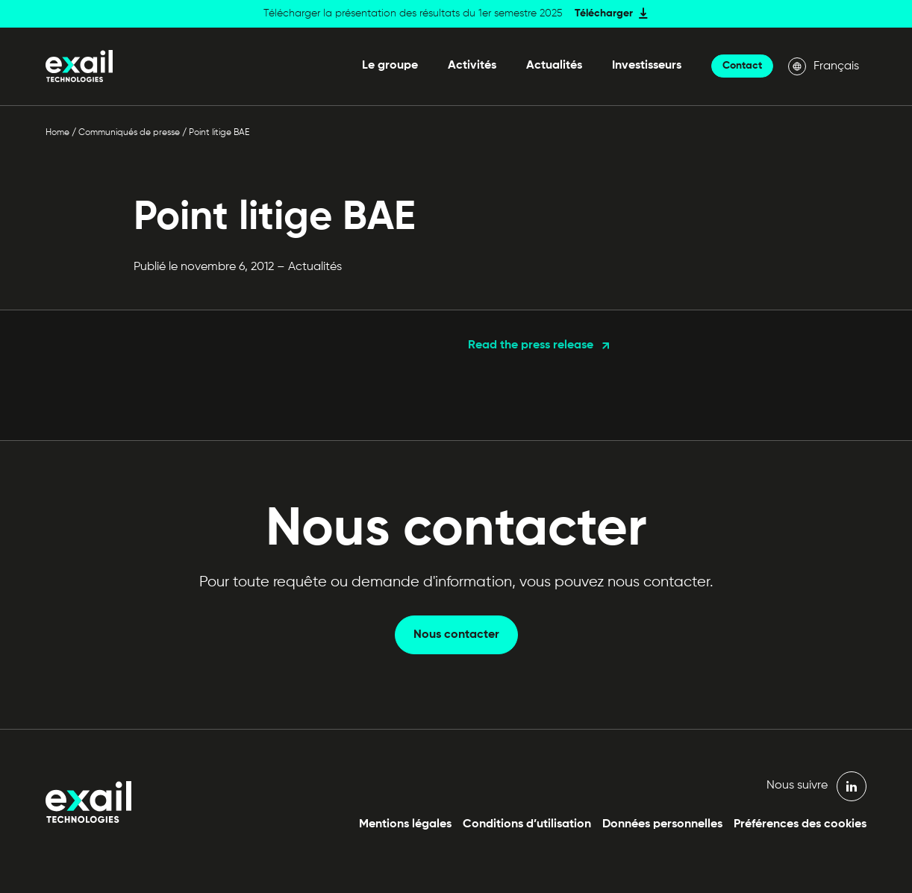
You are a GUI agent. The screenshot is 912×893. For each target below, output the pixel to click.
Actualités (554, 66)
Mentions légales (405, 824)
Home (57, 132)
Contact (742, 65)
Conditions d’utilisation (527, 824)
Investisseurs (646, 66)
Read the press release (530, 345)
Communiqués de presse (129, 132)
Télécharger (604, 13)
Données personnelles (662, 824)
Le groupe (390, 66)
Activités (472, 66)
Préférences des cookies (800, 824)
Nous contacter (456, 635)
